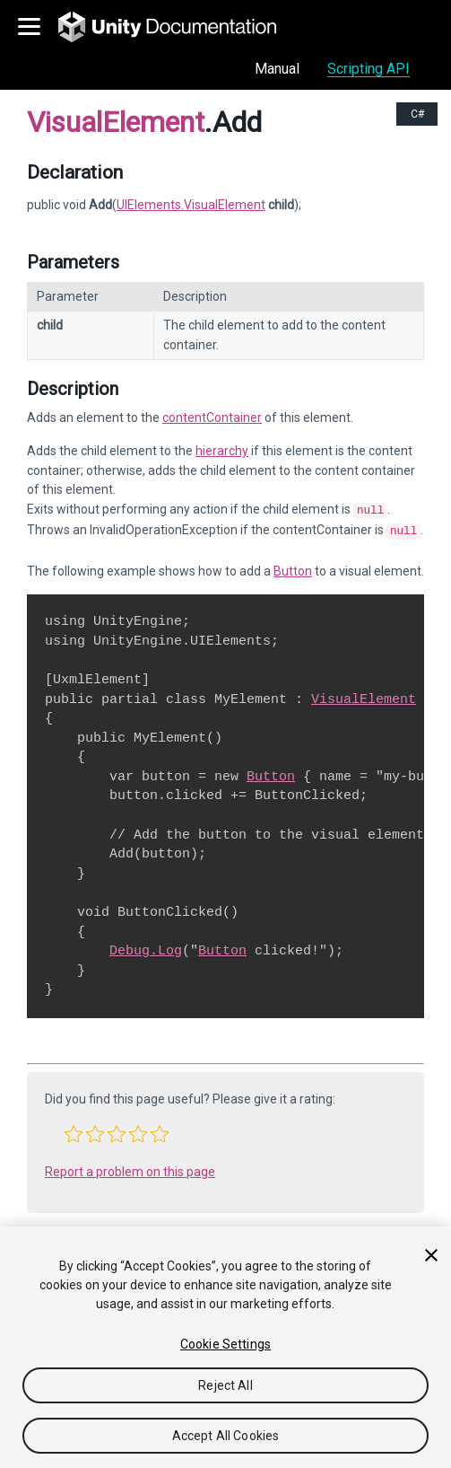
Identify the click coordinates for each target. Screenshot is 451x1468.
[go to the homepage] (179, 27)
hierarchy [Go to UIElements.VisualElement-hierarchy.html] (221, 451)
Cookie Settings (225, 1344)
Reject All (225, 1385)
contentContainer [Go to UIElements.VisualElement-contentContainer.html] (212, 417)
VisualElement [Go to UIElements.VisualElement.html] (363, 696)
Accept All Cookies (226, 1435)
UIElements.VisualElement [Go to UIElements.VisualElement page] (191, 205)
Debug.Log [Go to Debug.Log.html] (145, 947)
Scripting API (368, 68)
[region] (225, 1347)
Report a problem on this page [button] (130, 1168)
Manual (277, 68)
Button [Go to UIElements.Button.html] (292, 567)
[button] (73, 1130)
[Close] (431, 1255)
